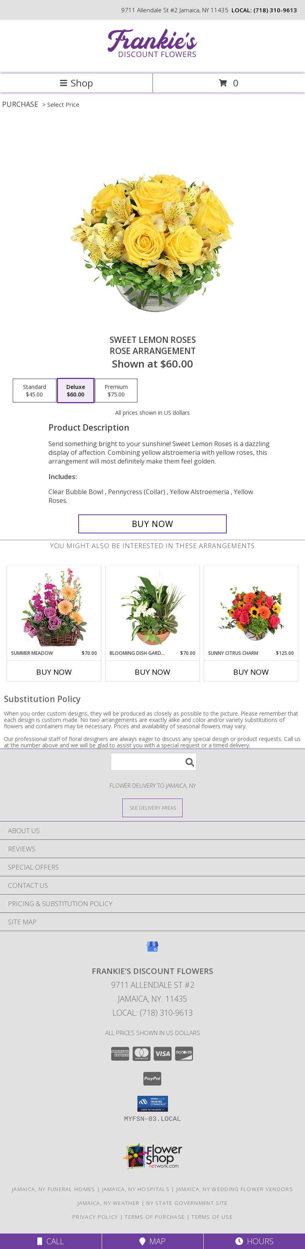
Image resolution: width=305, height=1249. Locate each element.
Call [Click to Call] (50, 1241)
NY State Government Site (187, 1203)
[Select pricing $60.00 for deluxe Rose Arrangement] (75, 390)
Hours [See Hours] (254, 1241)
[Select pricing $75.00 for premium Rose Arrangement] (116, 390)
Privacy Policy (95, 1216)
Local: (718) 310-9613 (152, 1012)
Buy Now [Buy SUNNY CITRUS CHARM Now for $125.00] (251, 672)
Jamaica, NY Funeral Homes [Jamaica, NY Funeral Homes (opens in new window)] (53, 1189)
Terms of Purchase (155, 1216)
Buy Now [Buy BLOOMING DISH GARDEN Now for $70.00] (152, 672)
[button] (152, 1104)
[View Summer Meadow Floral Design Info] (54, 608)
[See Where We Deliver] (152, 807)
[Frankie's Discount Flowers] (152, 62)
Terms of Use (212, 1216)
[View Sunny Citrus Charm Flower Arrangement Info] (251, 608)
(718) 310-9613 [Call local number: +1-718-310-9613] (275, 10)
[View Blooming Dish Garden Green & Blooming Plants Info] (153, 608)
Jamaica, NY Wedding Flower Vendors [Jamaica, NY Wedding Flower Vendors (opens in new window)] (234, 1189)
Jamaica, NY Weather (108, 1203)
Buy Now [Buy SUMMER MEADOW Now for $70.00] (54, 672)
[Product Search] (154, 762)
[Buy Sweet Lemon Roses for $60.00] (152, 523)
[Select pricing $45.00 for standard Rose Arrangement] (34, 390)
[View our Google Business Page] (152, 950)
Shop (76, 82)
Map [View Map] (152, 1241)
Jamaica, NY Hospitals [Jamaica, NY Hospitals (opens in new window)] (136, 1189)
